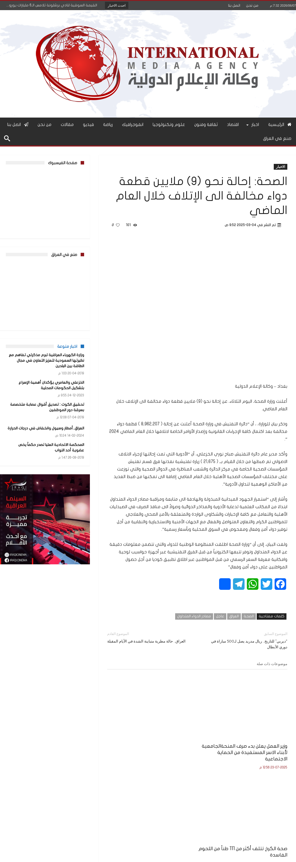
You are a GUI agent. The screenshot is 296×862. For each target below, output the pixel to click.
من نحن (252, 5)
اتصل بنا (234, 5)
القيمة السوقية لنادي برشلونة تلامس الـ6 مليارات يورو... (53, 5)
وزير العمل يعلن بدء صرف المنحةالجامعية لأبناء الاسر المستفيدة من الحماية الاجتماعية (259, 732)
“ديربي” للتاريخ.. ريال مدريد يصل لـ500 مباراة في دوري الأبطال (246, 640)
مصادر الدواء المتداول (194, 616)
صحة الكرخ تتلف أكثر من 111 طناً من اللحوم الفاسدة (198, 726)
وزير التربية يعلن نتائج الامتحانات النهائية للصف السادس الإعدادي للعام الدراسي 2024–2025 (137, 732)
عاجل (220, 616)
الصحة (249, 616)
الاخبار (280, 166)
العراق (234, 616)
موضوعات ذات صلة (272, 663)
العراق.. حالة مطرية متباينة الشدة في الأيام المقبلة (147, 637)
